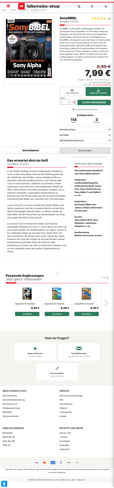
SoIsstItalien (65, 441)
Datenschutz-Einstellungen (71, 396)
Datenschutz (65, 480)
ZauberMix (64, 445)
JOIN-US (6, 445)
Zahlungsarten (66, 412)
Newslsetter (8, 433)
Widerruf (63, 408)
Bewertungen (85, 150)
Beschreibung (30, 150)
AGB (73, 480)
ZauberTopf (65, 449)
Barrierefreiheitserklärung (14, 400)
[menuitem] (8, 6)
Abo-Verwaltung (10, 396)
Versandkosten (66, 404)
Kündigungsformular (11, 408)
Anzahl (62, 98)
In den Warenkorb (94, 102)
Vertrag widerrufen (11, 416)
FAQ (61, 400)
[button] (4, 484)
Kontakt (63, 416)
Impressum (80, 480)
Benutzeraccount (10, 404)
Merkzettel (7, 412)
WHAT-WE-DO (9, 437)
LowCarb (63, 437)
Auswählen (27, 314)
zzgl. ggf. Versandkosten (101, 85)
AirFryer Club (65, 433)
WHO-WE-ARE (9, 441)
